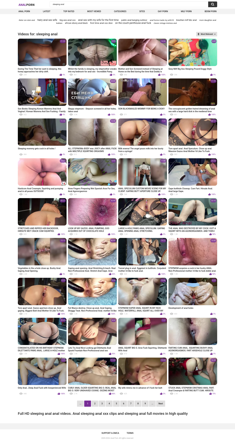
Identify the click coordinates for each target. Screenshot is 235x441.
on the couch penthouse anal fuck (133, 23)
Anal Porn (24, 11)
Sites (142, 11)
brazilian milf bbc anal (186, 20)
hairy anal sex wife (47, 20)
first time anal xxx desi (101, 23)
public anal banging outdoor (134, 20)
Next (160, 403)
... (152, 403)
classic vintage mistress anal (165, 23)
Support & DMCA (110, 433)
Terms (130, 433)
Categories (120, 11)
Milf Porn (186, 11)
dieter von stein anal (27, 20)
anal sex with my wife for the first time (98, 20)
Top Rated (68, 11)
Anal (27, 5)
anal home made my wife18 (162, 20)
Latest (46, 11)
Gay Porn (163, 11)
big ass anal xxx (68, 20)
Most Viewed (94, 11)
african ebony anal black (76, 23)
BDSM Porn (211, 11)
